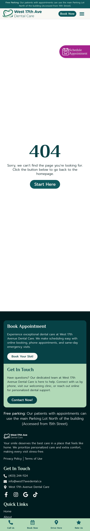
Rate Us (79, 528)
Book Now (32, 528)
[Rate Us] (78, 522)
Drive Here (56, 528)
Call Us (10, 528)
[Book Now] (32, 522)
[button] (82, 14)
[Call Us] (10, 522)
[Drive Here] (56, 522)
